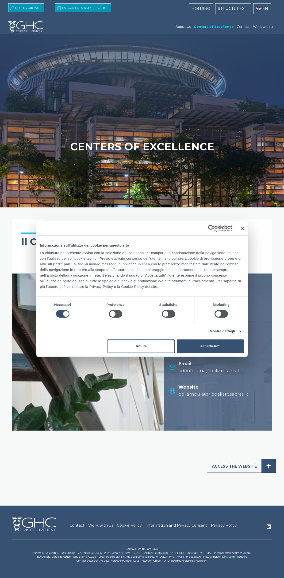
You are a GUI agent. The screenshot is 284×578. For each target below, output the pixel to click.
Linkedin (268, 527)
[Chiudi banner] (242, 228)
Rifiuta (141, 346)
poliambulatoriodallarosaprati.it (213, 394)
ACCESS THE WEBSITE (244, 466)
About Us (183, 27)
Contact (243, 27)
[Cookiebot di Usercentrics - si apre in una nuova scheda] (211, 228)
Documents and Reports (84, 8)
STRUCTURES (231, 8)
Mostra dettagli (222, 331)
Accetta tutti (210, 346)
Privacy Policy (224, 525)
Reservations (27, 8)
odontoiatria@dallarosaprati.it (211, 370)
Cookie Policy (129, 525)
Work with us (263, 27)
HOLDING (201, 8)
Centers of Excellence (214, 27)
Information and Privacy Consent (176, 525)
